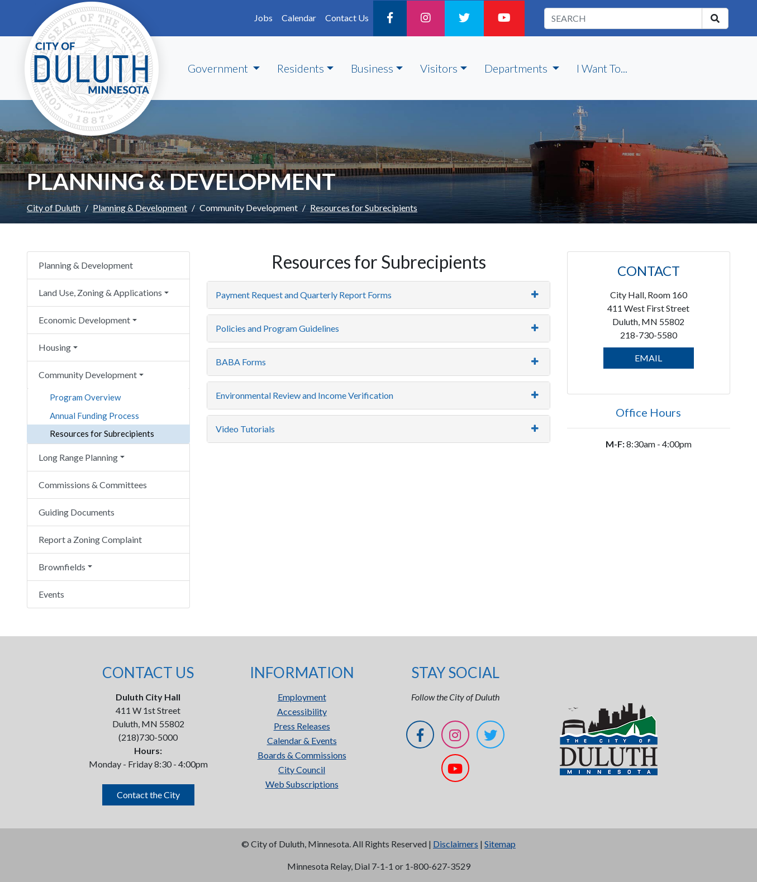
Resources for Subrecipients (102, 433)
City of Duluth (53, 207)
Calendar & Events (302, 740)
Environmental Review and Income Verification (304, 395)
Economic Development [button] (84, 319)
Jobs (263, 17)
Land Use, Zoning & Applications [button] (100, 292)
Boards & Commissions (302, 755)
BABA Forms (241, 361)
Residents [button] (300, 68)
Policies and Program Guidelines (277, 328)
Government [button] (219, 68)
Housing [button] (55, 347)
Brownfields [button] (62, 566)
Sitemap (500, 843)
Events (51, 594)
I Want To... (602, 68)
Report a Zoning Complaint (90, 539)
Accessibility (302, 711)
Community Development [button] (88, 374)
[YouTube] (504, 18)
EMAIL (648, 357)
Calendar (299, 17)
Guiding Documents (77, 512)
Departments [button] (517, 68)
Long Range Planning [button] (78, 457)
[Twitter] (464, 18)
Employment (302, 697)
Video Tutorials (245, 428)
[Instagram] (426, 18)
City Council (301, 769)
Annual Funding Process (94, 416)
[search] (715, 18)
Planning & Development (140, 207)
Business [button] (372, 68)
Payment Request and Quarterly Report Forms (304, 294)
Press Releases (302, 726)
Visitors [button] (439, 68)
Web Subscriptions (302, 784)
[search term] (623, 18)
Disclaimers (455, 843)
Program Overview (85, 397)
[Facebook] (390, 18)
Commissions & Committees (93, 484)
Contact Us (347, 17)
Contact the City (148, 794)
